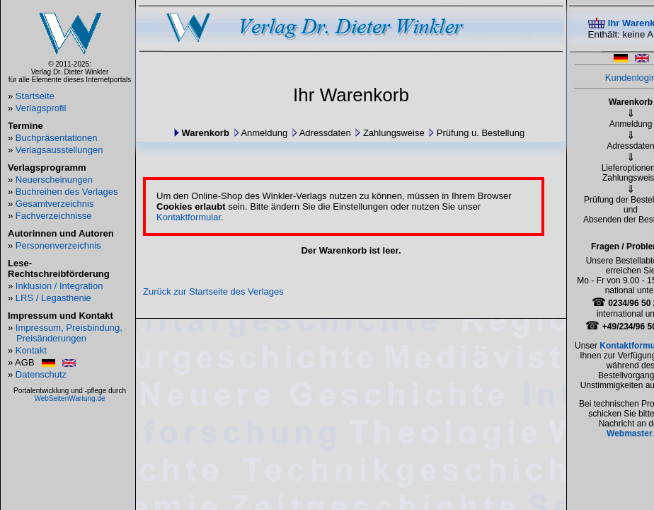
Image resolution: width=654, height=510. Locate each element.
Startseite (35, 96)
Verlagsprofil (41, 108)
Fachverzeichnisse (54, 215)
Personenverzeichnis (58, 245)
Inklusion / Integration (59, 285)
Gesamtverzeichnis (55, 203)
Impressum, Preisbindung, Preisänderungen (69, 333)
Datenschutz (41, 374)
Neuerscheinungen (54, 179)
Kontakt (31, 350)
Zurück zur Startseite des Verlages (213, 291)
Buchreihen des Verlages (67, 191)
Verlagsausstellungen (59, 149)
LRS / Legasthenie (53, 298)
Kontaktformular (188, 217)
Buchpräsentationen (57, 137)
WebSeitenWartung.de (69, 398)
